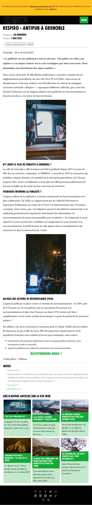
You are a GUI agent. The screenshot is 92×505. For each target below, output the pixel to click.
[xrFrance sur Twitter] (50, 491)
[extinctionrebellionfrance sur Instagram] (55, 491)
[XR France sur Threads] (43, 499)
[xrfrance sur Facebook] (45, 491)
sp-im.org (12, 384)
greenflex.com (14, 388)
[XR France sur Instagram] (45, 495)
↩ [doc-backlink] (19, 370)
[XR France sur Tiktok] (55, 495)
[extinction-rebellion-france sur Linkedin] (40, 495)
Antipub (30, 44)
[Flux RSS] (48, 499)
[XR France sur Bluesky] (50, 495)
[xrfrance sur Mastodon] (35, 491)
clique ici (53, 9)
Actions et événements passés (15, 44)
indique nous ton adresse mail (40, 7)
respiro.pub (12, 370)
